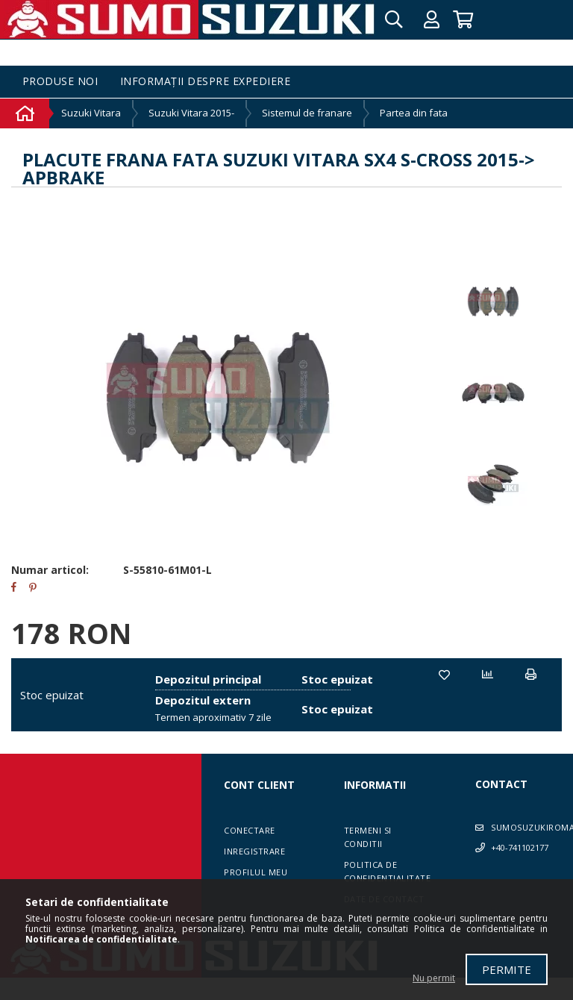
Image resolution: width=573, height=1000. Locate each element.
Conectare (249, 830)
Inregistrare (254, 851)
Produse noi (60, 81)
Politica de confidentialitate (387, 871)
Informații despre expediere (205, 81)
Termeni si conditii (368, 837)
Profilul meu (255, 872)
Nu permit (434, 978)
